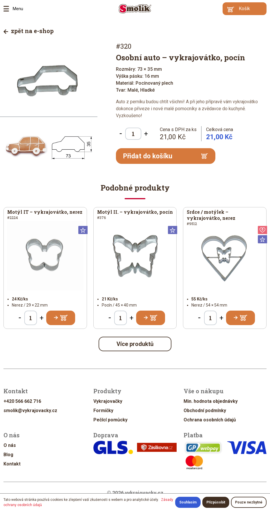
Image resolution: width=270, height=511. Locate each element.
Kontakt (12, 464)
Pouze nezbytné (248, 502)
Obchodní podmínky (205, 410)
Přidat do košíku (165, 156)
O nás (9, 445)
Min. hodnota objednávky (211, 401)
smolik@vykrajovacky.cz (30, 410)
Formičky (103, 410)
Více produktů (135, 343)
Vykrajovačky (107, 401)
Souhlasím (188, 502)
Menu (8, 9)
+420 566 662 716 (22, 401)
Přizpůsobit (215, 502)
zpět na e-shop (28, 31)
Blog (8, 454)
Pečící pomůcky (110, 420)
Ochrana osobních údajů (210, 420)
